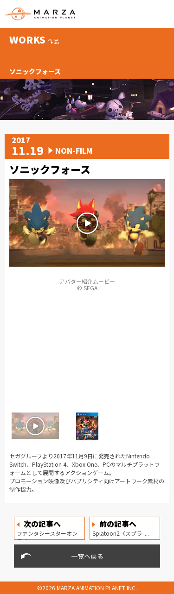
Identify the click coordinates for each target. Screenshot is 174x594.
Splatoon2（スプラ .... (120, 527)
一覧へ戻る (87, 556)
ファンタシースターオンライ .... (47, 529)
